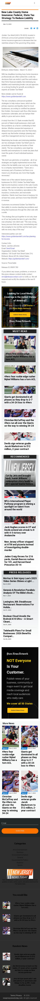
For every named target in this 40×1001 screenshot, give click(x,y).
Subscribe (20, 831)
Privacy (19, 995)
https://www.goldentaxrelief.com (14, 96)
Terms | (13, 995)
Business (20, 852)
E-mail (4, 823)
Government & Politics (20, 860)
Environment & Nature (20, 855)
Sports (20, 865)
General (20, 857)
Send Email (10, 248)
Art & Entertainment (20, 850)
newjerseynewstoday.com (13, 998)
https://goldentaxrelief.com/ (18, 259)
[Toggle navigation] (34, 3)
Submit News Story (20, 315)
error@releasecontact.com (12, 277)
